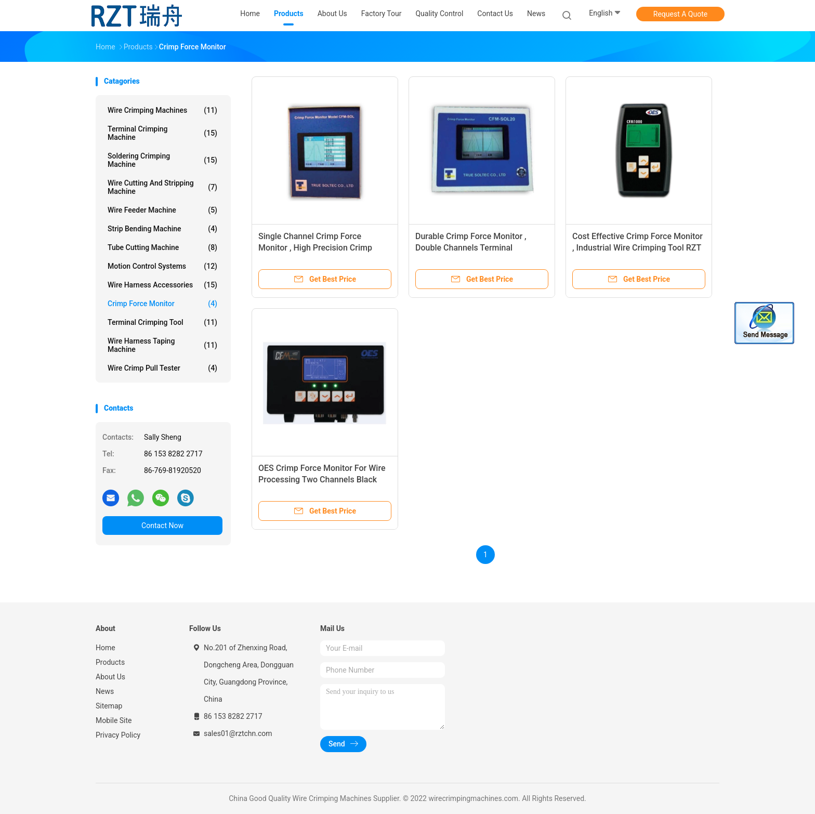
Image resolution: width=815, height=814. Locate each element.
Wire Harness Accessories (162, 285)
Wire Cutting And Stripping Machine (162, 187)
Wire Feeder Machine (162, 210)
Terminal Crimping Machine (162, 133)
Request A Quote (680, 14)
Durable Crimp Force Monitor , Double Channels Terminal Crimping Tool (471, 247)
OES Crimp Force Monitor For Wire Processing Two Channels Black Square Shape (321, 479)
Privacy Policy (118, 735)
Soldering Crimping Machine (162, 160)
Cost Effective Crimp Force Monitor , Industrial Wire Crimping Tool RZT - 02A (637, 247)
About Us (110, 677)
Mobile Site (114, 720)
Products (110, 662)
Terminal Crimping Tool (162, 322)
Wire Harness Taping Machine (162, 345)
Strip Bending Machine (162, 229)
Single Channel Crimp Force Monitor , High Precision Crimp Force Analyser (315, 247)
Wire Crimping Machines (162, 110)
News (105, 691)
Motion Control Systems (162, 266)
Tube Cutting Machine (162, 247)
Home (105, 648)
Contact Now (162, 525)
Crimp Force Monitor (162, 303)
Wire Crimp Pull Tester (162, 368)
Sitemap (109, 706)
